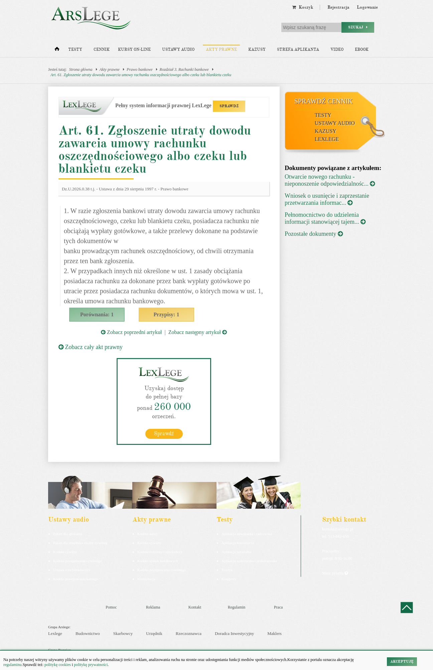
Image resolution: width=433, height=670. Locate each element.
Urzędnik (154, 633)
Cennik (102, 49)
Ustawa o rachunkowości (71, 569)
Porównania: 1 (97, 314)
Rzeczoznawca (188, 633)
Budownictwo (88, 633)
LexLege (327, 139)
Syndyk (227, 569)
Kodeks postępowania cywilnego (77, 560)
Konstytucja (146, 578)
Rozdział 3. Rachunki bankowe (184, 69)
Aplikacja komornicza (238, 542)
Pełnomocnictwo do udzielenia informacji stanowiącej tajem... (325, 218)
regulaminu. (13, 664)
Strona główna (81, 69)
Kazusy (257, 49)
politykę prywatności (91, 664)
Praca (278, 607)
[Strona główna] (56, 50)
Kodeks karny (147, 533)
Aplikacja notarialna (237, 551)
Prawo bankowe (140, 69)
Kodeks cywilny (65, 551)
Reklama (153, 607)
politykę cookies (57, 664)
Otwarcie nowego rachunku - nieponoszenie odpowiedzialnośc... (330, 180)
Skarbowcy (123, 633)
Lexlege (55, 633)
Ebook (362, 49)
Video (336, 49)
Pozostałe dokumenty (314, 233)
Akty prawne (221, 49)
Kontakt (194, 607)
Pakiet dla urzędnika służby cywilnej (80, 542)
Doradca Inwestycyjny (234, 633)
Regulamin (237, 607)
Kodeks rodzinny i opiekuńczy (159, 551)
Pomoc (111, 607)
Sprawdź (164, 433)
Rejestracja (338, 7)
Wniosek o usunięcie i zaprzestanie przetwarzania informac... (327, 199)
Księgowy (229, 578)
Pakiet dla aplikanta (67, 533)
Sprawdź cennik (323, 101)
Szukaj (358, 27)
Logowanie (367, 7)
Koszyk (302, 7)
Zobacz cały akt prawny (90, 347)
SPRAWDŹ (229, 106)
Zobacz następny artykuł (197, 332)
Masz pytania (335, 572)
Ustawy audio (178, 49)
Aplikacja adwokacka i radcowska (247, 533)
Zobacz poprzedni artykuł (131, 332)
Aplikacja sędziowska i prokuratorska (249, 560)
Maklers (274, 633)
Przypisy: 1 (166, 314)
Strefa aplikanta (298, 49)
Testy (75, 49)
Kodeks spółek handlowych (157, 560)
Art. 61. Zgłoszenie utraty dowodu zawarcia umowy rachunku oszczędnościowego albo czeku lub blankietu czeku (140, 74)
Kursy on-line (134, 49)
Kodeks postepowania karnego (75, 578)
